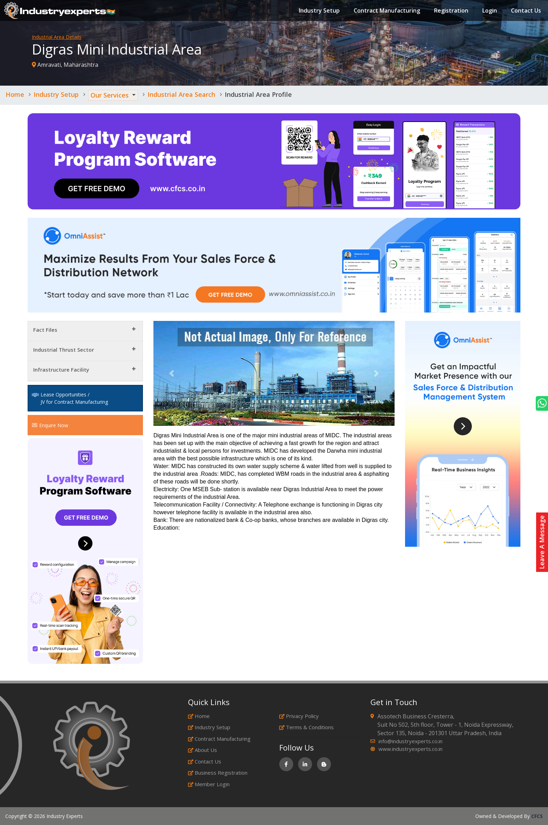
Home (15, 94)
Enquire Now (50, 425)
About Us (202, 749)
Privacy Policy (299, 715)
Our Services (110, 95)
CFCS (537, 816)
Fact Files (45, 329)
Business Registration (217, 772)
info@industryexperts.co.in (410, 741)
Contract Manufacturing (384, 12)
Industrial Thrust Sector (63, 349)
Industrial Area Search (181, 94)
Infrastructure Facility (61, 369)
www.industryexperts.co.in (410, 748)
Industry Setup (316, 12)
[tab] (85, 331)
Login (487, 12)
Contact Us (523, 12)
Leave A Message (542, 542)
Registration (448, 12)
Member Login (209, 784)
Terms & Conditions (306, 727)
